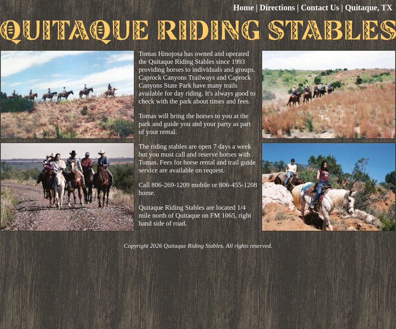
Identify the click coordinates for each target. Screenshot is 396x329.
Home (243, 7)
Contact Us (320, 7)
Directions (277, 7)
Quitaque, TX (368, 7)
